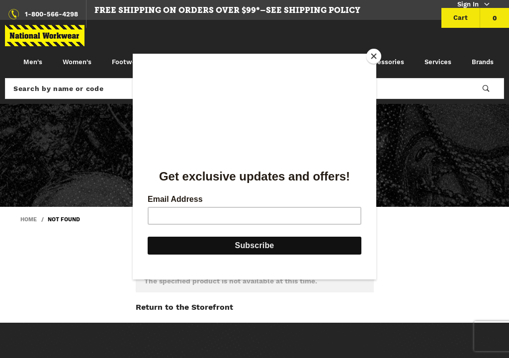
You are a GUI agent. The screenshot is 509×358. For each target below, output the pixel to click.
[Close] (373, 56)
